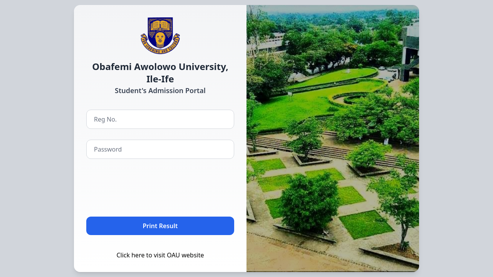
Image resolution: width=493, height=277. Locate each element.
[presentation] (144, 186)
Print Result (160, 226)
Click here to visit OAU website (160, 255)
